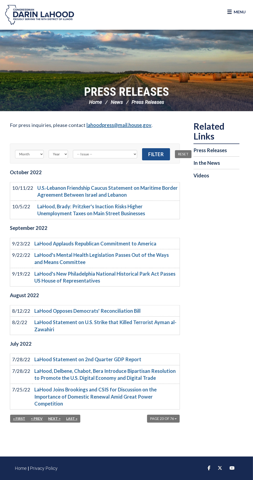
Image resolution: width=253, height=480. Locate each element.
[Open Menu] (236, 11)
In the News (206, 163)
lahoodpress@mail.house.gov (118, 125)
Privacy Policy (44, 468)
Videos (201, 175)
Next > (54, 418)
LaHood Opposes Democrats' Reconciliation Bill (87, 311)
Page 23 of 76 (163, 418)
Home (95, 102)
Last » (71, 418)
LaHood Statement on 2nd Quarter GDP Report (87, 359)
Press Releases (126, 92)
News (117, 102)
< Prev (36, 418)
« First (19, 418)
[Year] (58, 154)
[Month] (29, 154)
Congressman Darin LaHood (39, 15)
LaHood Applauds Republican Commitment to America (95, 243)
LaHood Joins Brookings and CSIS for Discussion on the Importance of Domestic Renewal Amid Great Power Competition (95, 396)
